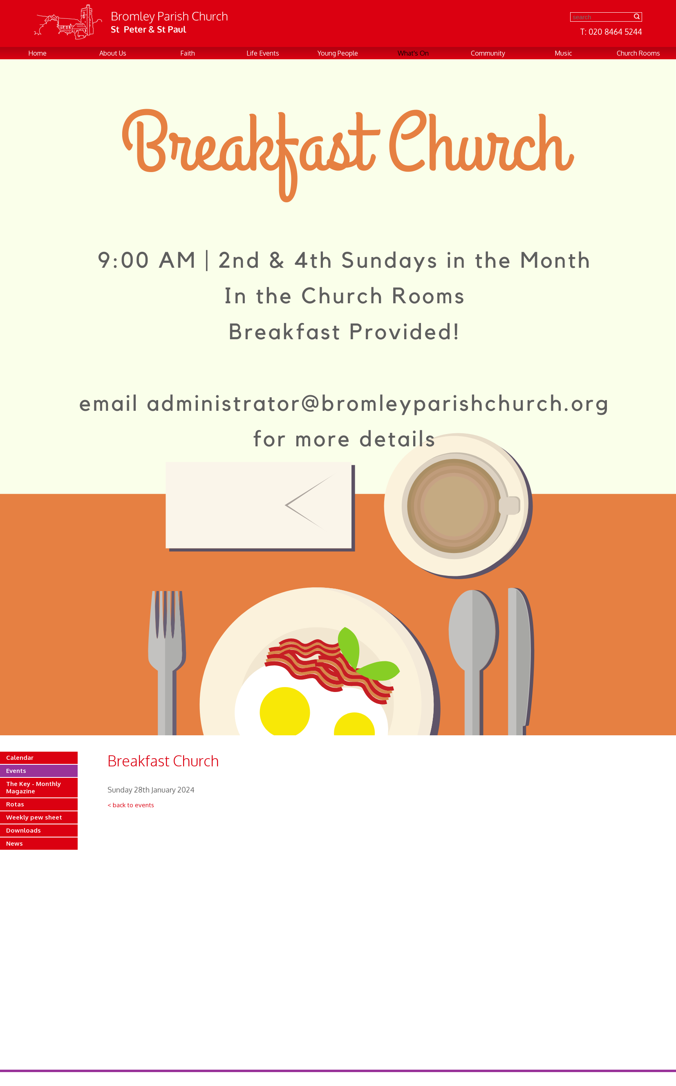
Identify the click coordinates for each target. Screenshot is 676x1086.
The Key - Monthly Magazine (33, 787)
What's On (413, 53)
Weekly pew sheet (34, 817)
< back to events (130, 805)
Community (488, 53)
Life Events (262, 53)
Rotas (15, 804)
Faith (187, 53)
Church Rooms (638, 53)
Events (16, 771)
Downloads (23, 830)
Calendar (20, 757)
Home (37, 53)
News (14, 843)
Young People (338, 53)
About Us (112, 53)
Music (563, 53)
